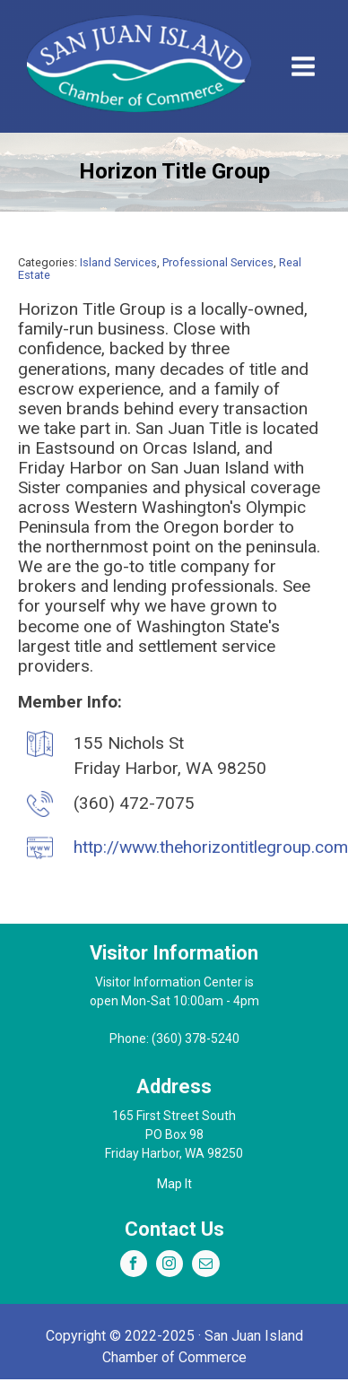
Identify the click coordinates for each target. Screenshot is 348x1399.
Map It (174, 1184)
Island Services (118, 262)
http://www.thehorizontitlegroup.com (211, 847)
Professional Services (218, 262)
